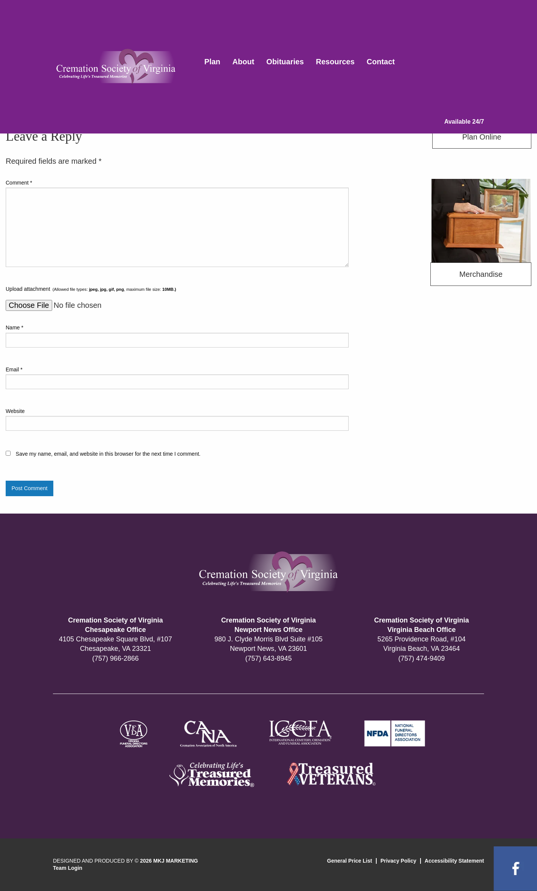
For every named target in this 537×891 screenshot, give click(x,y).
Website (15, 411)
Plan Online (481, 137)
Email (14, 369)
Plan (212, 61)
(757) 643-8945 (268, 658)
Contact (381, 61)
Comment (19, 183)
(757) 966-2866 (115, 658)
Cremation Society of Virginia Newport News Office (268, 624)
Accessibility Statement (454, 861)
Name (14, 327)
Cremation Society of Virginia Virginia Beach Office (421, 624)
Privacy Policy (398, 861)
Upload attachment (91, 289)
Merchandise (481, 274)
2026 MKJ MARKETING (169, 861)
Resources (335, 61)
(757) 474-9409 (421, 658)
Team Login (67, 868)
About (244, 61)
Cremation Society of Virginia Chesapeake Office (115, 624)
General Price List (349, 861)
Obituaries (285, 61)
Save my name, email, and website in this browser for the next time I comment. (108, 454)
